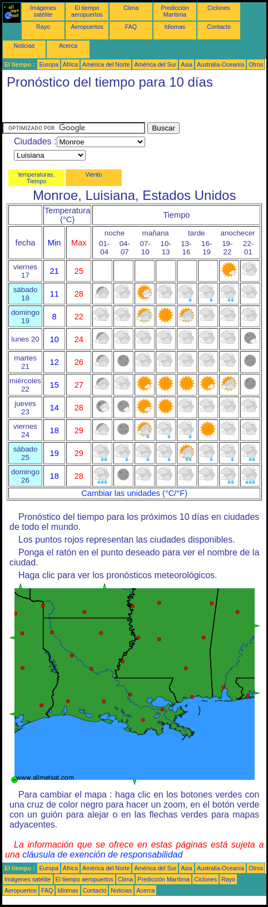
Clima (130, 7)
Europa (48, 64)
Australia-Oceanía (220, 64)
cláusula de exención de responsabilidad (102, 854)
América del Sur (155, 64)
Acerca (68, 45)
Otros (256, 64)
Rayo (43, 26)
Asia (186, 64)
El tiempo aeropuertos (87, 11)
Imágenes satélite (43, 11)
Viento (93, 174)
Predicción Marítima (175, 11)
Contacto (219, 26)
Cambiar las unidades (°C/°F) (134, 493)
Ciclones (218, 7)
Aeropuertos (87, 26)
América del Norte (106, 64)
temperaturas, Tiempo (36, 177)
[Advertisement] (91, 108)
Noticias (24, 45)
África (70, 64)
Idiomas (175, 26)
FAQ (131, 26)
